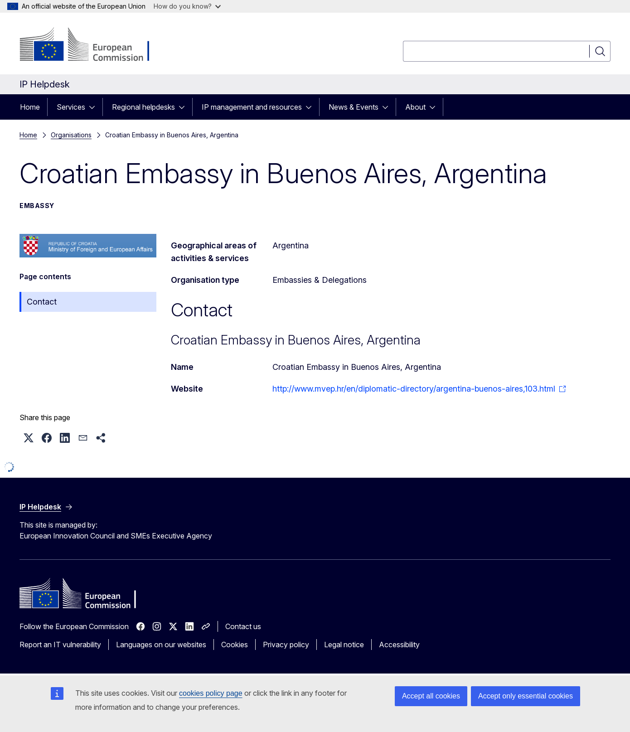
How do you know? (187, 6)
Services (71, 106)
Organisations (71, 135)
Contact (42, 301)
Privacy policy (286, 644)
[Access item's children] (94, 107)
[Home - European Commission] (92, 45)
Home (30, 106)
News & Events (353, 106)
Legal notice (344, 644)
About (415, 106)
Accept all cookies (431, 696)
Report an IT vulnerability (60, 644)
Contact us (243, 626)
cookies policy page (210, 693)
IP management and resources (252, 106)
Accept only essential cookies (525, 696)
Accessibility (399, 644)
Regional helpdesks (143, 106)
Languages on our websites (161, 644)
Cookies (234, 644)
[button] (28, 438)
